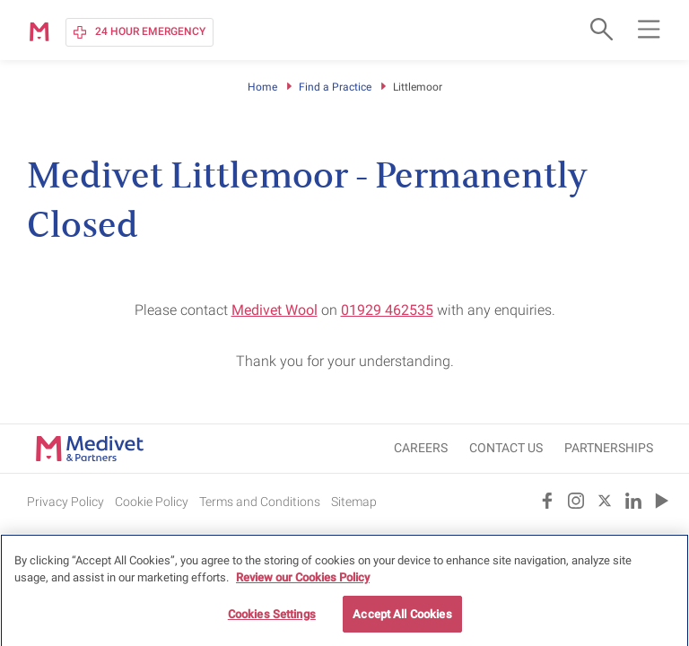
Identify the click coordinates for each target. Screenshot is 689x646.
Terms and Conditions (259, 501)
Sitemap (354, 501)
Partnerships (608, 448)
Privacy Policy (65, 501)
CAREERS (421, 448)
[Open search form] (599, 29)
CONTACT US (506, 448)
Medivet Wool (274, 310)
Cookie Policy (151, 501)
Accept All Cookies (402, 620)
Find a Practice (335, 87)
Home (262, 87)
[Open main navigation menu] (649, 29)
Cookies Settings (272, 620)
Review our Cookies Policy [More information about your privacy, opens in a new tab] (303, 583)
